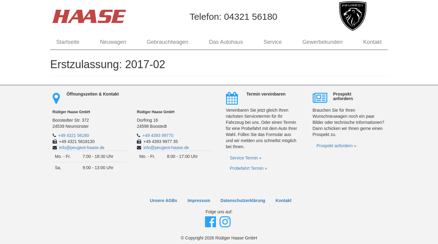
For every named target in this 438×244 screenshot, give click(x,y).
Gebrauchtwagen (167, 42)
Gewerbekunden (322, 42)
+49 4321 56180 (73, 135)
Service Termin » (246, 157)
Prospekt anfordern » (336, 145)
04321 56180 (250, 17)
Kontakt (372, 42)
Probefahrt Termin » (248, 168)
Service (273, 42)
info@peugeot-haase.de (82, 147)
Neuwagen (113, 42)
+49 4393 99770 (158, 135)
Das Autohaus (226, 42)
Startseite (67, 42)
